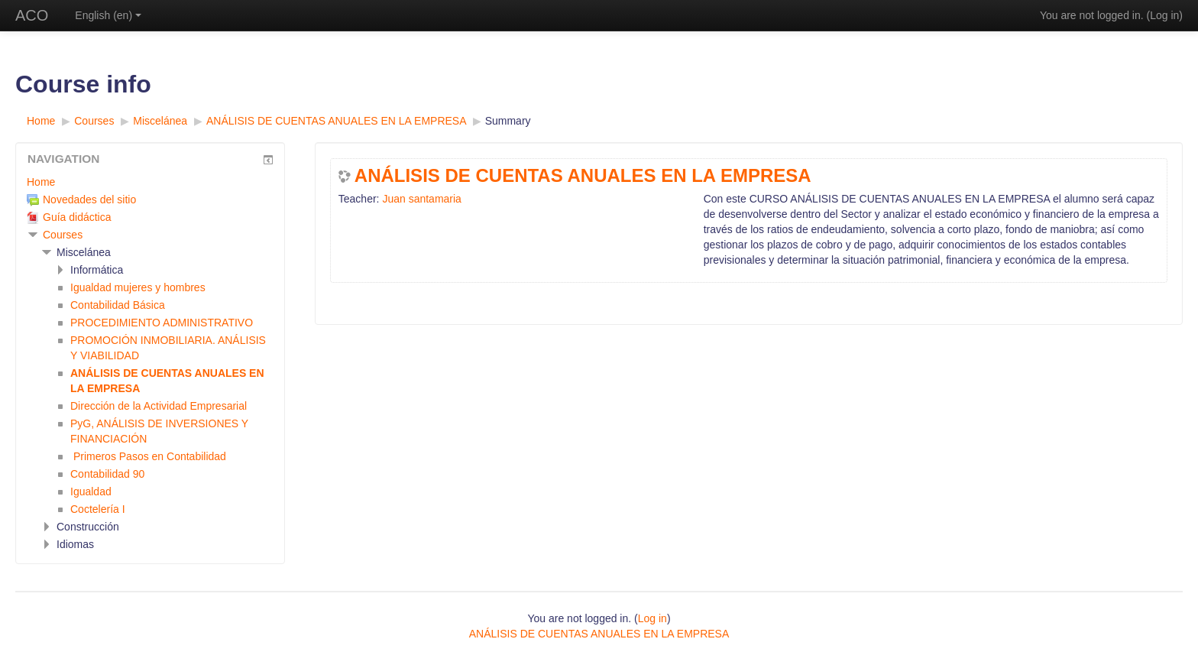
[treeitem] (150, 182)
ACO (31, 15)
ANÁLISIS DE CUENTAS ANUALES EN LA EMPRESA (583, 176)
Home (41, 182)
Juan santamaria (421, 199)
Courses (63, 235)
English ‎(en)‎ (108, 15)
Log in (1164, 15)
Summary (508, 121)
